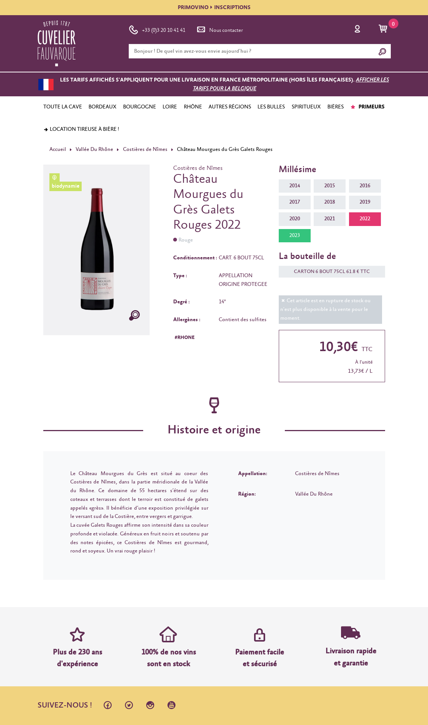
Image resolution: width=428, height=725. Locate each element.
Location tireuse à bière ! (81, 129)
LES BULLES (271, 107)
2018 (329, 202)
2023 (294, 235)
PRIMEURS (367, 107)
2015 (329, 186)
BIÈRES (335, 107)
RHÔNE (193, 107)
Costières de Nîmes (145, 149)
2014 (294, 186)
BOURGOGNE (139, 107)
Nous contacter (219, 29)
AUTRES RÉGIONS (229, 107)
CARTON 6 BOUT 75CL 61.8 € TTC (328, 272)
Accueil (57, 149)
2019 (365, 202)
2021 (329, 219)
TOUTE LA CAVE (62, 107)
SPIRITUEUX (306, 107)
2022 (365, 219)
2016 (365, 186)
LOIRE (170, 107)
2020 (294, 219)
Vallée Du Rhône (94, 149)
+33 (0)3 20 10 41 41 (157, 29)
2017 (294, 202)
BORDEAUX (102, 107)
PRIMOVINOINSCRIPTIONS (214, 8)
